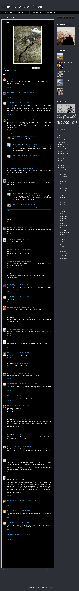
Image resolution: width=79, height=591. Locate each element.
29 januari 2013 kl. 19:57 (22, 511)
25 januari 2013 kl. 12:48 (21, 180)
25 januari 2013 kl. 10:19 (28, 103)
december (63, 144)
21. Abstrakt (63, 213)
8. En (61, 244)
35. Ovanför (63, 181)
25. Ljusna (63, 204)
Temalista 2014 (37, 12)
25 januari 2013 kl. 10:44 (30, 136)
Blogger (50, 587)
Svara (9, 87)
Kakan (9, 405)
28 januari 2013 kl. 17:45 (20, 477)
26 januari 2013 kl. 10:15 (23, 329)
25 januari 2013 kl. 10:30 (25, 120)
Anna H (9, 180)
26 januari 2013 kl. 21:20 (21, 419)
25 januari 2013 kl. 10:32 (24, 168)
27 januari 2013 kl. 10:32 (28, 460)
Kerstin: (10, 227)
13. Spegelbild (64, 232)
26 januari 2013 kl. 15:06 (20, 373)
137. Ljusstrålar (69, 80)
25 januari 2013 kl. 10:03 (25, 79)
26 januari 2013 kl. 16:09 (28, 383)
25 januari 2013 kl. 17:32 (23, 217)
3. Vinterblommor (65, 255)
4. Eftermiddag (64, 253)
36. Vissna (63, 178)
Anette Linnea (12, 103)
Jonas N (9, 446)
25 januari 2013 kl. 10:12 (25, 92)
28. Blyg (62, 197)
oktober (62, 148)
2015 (60, 137)
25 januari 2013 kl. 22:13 (21, 273)
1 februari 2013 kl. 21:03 (21, 534)
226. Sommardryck (69, 88)
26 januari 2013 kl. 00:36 (33, 193)
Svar (10, 133)
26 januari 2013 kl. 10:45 (21, 363)
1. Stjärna (63, 260)
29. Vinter (63, 195)
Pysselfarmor (11, 307)
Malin (9, 477)
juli (61, 155)
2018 (60, 132)
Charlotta (10, 329)
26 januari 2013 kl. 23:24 (22, 446)
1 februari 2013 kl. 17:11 (28, 523)
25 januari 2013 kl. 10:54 (33, 144)
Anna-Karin (11, 168)
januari (62, 169)
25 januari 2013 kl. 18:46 (23, 227)
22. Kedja (62, 211)
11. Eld (62, 237)
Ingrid (9, 534)
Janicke (9, 249)
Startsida (28, 570)
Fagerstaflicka (12, 500)
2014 (60, 139)
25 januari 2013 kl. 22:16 (21, 285)
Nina (8, 353)
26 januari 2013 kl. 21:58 (21, 434)
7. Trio (62, 246)
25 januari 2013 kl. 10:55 (33, 155)
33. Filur (62, 185)
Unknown (9, 511)
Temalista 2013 (52, 12)
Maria (9, 395)
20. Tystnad (63, 216)
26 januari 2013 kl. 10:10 (21, 317)
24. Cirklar (63, 206)
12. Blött (62, 234)
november (63, 146)
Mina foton (8, 12)
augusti (62, 153)
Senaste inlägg (9, 570)
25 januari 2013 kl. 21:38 (22, 261)
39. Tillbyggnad (64, 171)
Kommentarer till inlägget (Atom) (33, 576)
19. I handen (63, 218)
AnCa (8, 373)
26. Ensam (62, 202)
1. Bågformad (68, 62)
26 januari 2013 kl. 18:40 (20, 405)
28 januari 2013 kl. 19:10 (26, 204)
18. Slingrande (64, 220)
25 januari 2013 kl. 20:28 (22, 249)
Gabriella (10, 217)
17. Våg (62, 223)
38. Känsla (63, 174)
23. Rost (62, 209)
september (63, 151)
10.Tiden (62, 239)
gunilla (9, 261)
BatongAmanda (11, 120)
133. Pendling (68, 54)
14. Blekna (63, 230)
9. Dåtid (62, 241)
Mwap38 (9, 285)
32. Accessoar (64, 188)
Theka (9, 239)
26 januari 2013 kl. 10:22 (25, 341)
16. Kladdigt (63, 225)
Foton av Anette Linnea (21, 7)
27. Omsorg (63, 199)
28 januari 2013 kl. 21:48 (27, 500)
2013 (60, 142)
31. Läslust (63, 190)
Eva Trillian (11, 341)
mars (61, 165)
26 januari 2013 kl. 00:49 (25, 307)
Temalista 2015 (22, 12)
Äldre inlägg (47, 570)
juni (61, 158)
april (62, 162)
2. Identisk (63, 258)
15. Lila (62, 227)
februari (63, 167)
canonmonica (11, 92)
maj (61, 160)
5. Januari (63, 251)
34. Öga (62, 183)
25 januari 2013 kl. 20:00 (20, 239)
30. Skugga (63, 192)
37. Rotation (63, 176)
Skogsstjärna (11, 79)
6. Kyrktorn (63, 248)
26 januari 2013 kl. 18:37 (20, 395)
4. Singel (67, 71)
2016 (60, 135)
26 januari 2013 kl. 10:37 (20, 353)
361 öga (13, 70)
